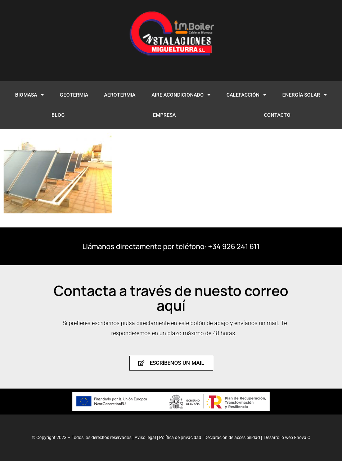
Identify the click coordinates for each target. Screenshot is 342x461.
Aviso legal (145, 437)
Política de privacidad (180, 437)
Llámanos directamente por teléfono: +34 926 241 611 (171, 246)
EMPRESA (164, 115)
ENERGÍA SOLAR (304, 95)
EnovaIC (302, 437)
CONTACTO (277, 115)
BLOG (58, 115)
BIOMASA (29, 95)
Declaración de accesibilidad (232, 437)
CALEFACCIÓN (246, 95)
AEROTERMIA (119, 95)
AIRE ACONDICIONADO (181, 95)
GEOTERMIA (74, 95)
